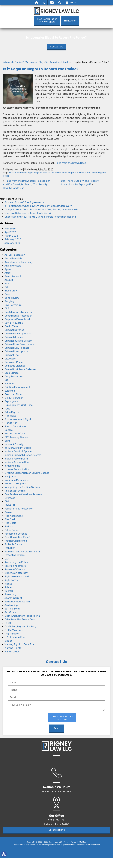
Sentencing (11, 605)
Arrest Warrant (13, 276)
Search (59, 2)
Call (43, 2)
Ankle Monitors (13, 265)
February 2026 (13, 239)
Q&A (7, 558)
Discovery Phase (14, 362)
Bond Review (12, 297)
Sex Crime (10, 612)
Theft (8, 623)
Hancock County (14, 444)
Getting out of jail (15, 433)
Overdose (10, 498)
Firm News (10, 415)
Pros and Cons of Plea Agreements (24, 202)
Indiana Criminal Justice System (23, 455)
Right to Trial (12, 580)
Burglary (9, 301)
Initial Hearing (12, 465)
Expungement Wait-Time (19, 405)
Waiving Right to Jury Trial (19, 644)
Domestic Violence (15, 365)
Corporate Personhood (17, 319)
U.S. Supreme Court (16, 637)
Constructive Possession (18, 315)
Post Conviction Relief (17, 537)
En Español (70, 20)
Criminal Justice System (18, 340)
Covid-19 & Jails (14, 322)
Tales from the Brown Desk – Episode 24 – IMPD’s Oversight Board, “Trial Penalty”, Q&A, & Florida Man (26, 184)
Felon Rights (12, 412)
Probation (10, 548)
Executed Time (13, 394)
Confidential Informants (18, 312)
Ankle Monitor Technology (19, 262)
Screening (10, 594)
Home (36, 2)
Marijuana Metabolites (17, 480)
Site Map (82, 842)
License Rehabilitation (17, 469)
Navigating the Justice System (22, 487)
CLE (7, 308)
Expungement (12, 401)
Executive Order (14, 397)
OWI (7, 501)
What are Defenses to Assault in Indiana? (28, 213)
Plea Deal (10, 519)
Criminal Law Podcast (17, 347)
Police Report (12, 530)
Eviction (9, 383)
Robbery (9, 587)
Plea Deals (10, 522)
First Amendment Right (56, 62)
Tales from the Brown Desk (70, 163)
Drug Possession (14, 376)
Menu (73, 2)
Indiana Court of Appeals (19, 451)
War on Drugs (12, 651)
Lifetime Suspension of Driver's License (27, 472)
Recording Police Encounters (76, 172)
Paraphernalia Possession (19, 508)
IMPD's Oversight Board (18, 447)
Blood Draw (11, 290)
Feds (7, 408)
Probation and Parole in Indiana (22, 551)
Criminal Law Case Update (19, 344)
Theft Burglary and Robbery (20, 626)
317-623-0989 (47, 21)
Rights (8, 583)
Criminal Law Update (16, 351)
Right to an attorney (16, 572)
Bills (7, 287)
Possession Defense (16, 533)
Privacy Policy (70, 842)
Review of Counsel (15, 569)
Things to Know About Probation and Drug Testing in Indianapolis (41, 209)
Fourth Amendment (16, 426)
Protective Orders (14, 555)
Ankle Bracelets (13, 258)
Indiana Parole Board (16, 458)
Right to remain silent (17, 576)
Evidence (10, 390)
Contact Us (56, 46)
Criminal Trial (12, 355)
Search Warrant (13, 598)
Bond (8, 294)
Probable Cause (13, 544)
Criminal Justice (14, 337)
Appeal (8, 269)
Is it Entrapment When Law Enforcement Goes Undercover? (38, 206)
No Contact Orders (15, 490)
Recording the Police (16, 562)
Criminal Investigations (18, 333)
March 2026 (11, 235)
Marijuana (10, 476)
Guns (7, 440)
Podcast (9, 526)
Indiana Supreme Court (18, 462)
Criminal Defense (14, 330)
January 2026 (13, 243)
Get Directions (56, 829)
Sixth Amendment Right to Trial (22, 615)
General (9, 430)
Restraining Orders (15, 565)
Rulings (9, 590)
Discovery (10, 358)
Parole (8, 512)
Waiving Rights (13, 648)
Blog (41, 62)
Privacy (59, 719)
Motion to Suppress (15, 483)
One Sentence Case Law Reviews (23, 494)
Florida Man (11, 422)
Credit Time (11, 326)
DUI (6, 380)
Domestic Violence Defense (20, 369)
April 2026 (10, 232)
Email (52, 2)
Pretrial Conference (16, 540)
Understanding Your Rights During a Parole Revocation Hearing (40, 216)
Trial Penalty (12, 633)
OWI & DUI (10, 505)
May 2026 (10, 228)
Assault (9, 280)
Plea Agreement (14, 515)
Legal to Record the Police (47, 172)
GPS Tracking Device (16, 437)
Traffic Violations (14, 630)
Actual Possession (15, 254)
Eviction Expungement (17, 387)
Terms (65, 719)
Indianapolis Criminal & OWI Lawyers (20, 62)
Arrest (8, 272)
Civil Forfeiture (13, 305)
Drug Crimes (11, 372)
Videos (8, 641)
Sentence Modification (17, 601)
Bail (7, 283)
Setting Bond (12, 608)
